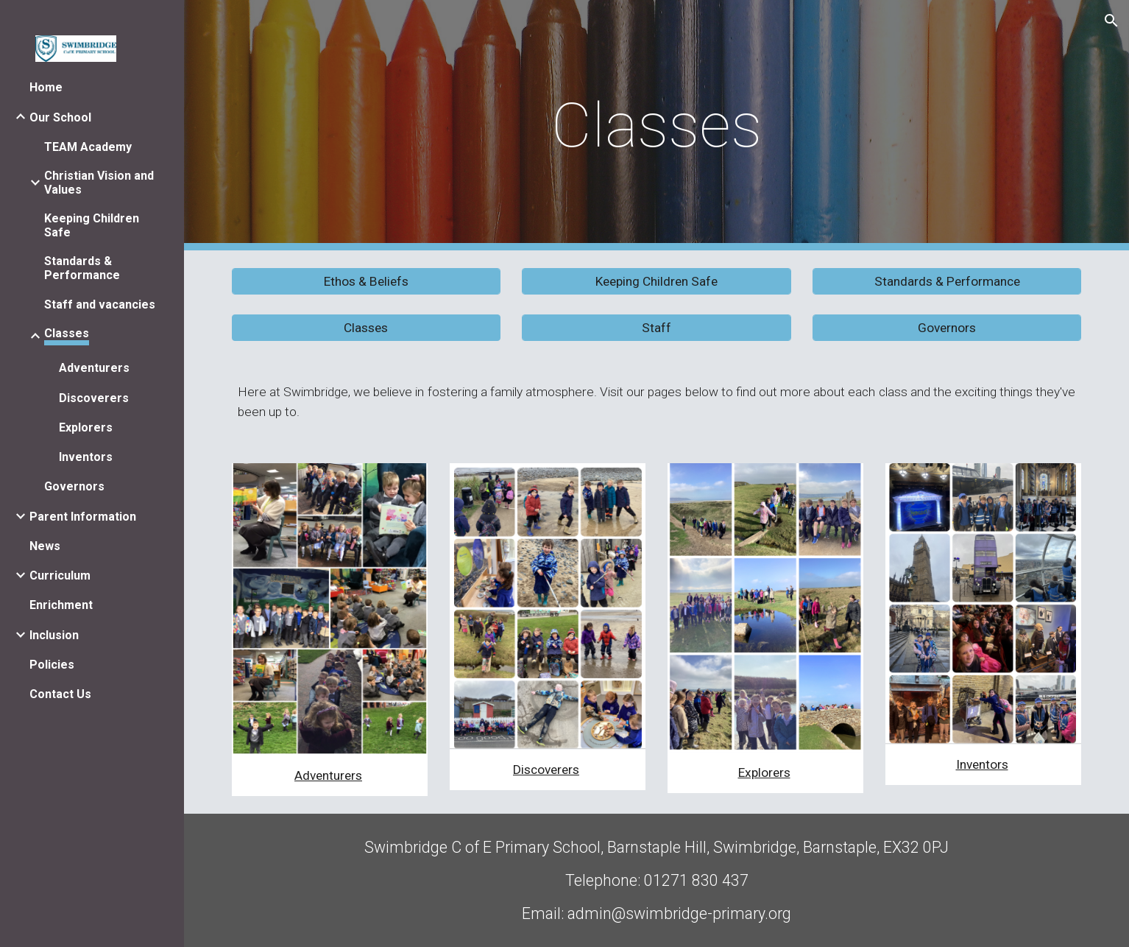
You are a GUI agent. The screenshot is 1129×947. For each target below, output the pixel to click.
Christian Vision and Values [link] (99, 183)
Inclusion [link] (54, 635)
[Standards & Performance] (946, 282)
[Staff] (656, 328)
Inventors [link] (86, 457)
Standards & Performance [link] (82, 268)
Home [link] (46, 87)
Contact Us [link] (60, 694)
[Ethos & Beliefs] (366, 282)
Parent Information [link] (82, 517)
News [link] (44, 546)
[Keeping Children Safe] (656, 282)
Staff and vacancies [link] (99, 304)
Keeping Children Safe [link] (91, 225)
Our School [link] (60, 117)
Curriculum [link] (60, 575)
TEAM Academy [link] (88, 147)
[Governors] (946, 328)
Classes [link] (66, 333)
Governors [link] (74, 486)
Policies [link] (51, 665)
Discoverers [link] (94, 398)
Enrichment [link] (61, 605)
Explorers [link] (86, 427)
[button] (1111, 20)
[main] (656, 125)
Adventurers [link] (94, 368)
